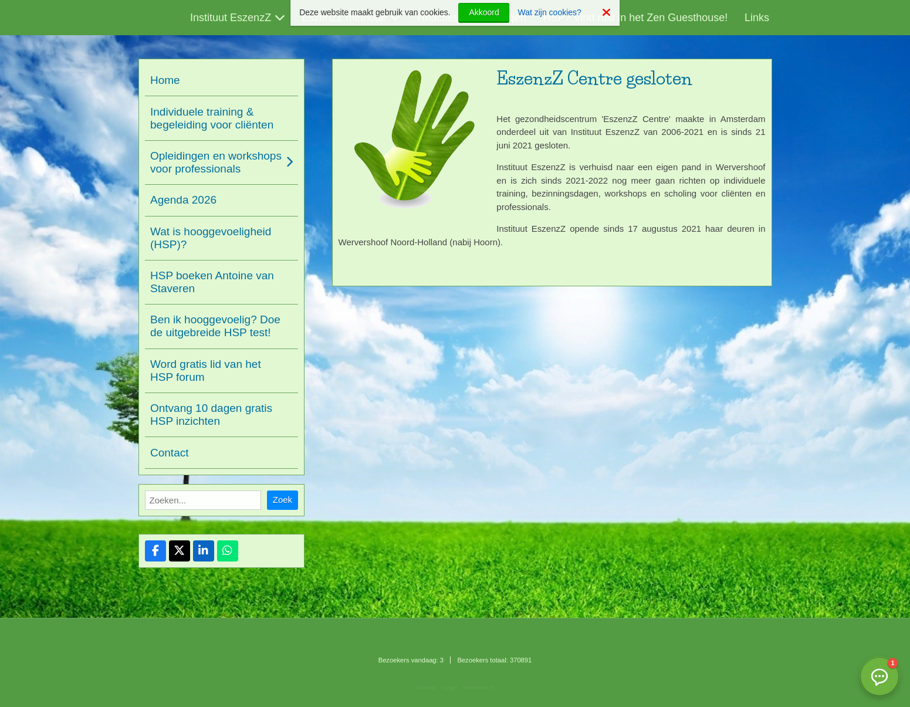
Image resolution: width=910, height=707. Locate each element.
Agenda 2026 (183, 200)
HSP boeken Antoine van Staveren (212, 282)
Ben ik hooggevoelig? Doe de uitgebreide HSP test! (215, 326)
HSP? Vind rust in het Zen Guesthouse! (635, 17)
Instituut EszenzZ (230, 17)
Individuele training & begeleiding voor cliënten (211, 118)
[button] (879, 676)
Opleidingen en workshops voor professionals (216, 162)
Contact (169, 452)
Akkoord (484, 12)
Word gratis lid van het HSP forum (205, 370)
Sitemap (427, 687)
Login (450, 687)
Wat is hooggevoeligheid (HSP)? (210, 238)
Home (165, 80)
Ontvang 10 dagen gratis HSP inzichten (211, 414)
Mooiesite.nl (478, 687)
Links (757, 17)
